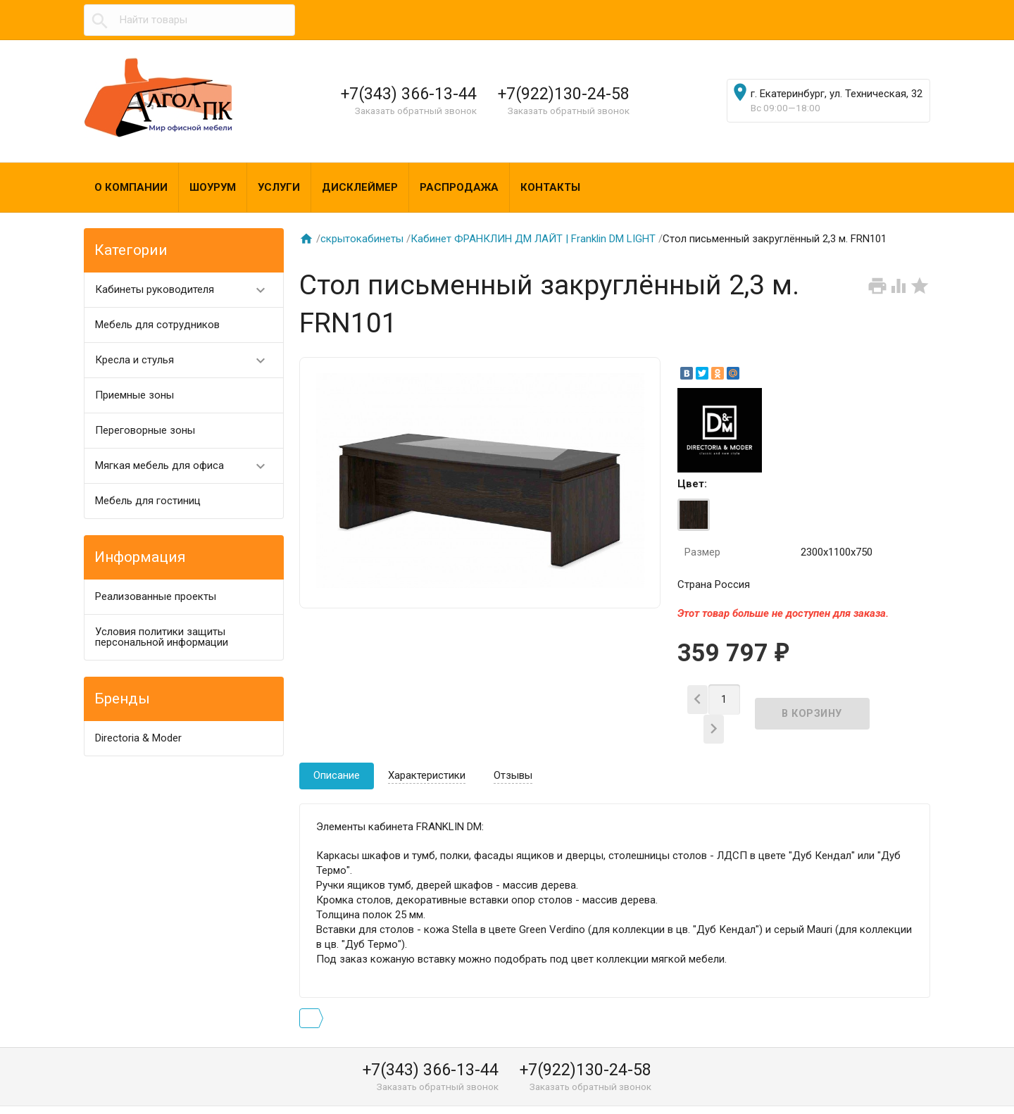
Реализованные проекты (155, 596)
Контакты (550, 187)
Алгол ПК (118, 1098)
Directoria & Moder (138, 738)
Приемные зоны (134, 395)
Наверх (955, 1088)
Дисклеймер (360, 187)
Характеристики (426, 751)
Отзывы (513, 751)
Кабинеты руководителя (186, 290)
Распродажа (459, 187)
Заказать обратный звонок (416, 110)
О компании (131, 187)
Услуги (279, 187)
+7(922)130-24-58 (564, 94)
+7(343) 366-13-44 (409, 94)
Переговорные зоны (145, 430)
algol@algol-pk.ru (666, 1098)
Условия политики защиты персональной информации (161, 637)
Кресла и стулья (186, 360)
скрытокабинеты (361, 238)
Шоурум (212, 187)
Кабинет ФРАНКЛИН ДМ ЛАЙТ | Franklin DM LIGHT (533, 238)
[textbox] (189, 20)
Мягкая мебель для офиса (186, 466)
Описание (336, 751)
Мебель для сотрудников (157, 324)
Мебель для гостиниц (148, 500)
